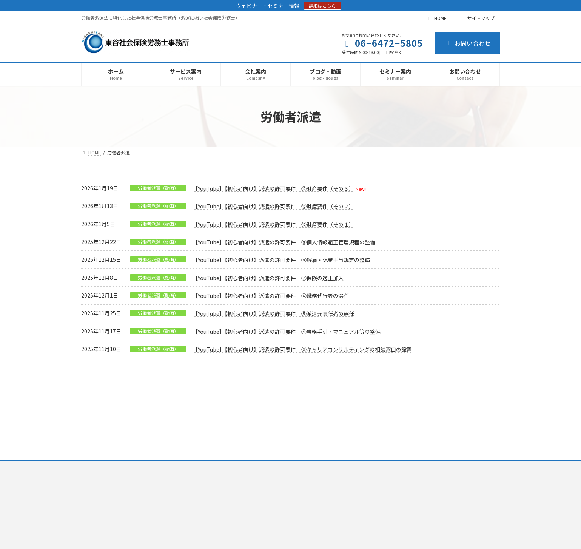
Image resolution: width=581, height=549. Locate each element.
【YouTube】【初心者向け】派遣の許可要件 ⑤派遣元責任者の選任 (273, 313)
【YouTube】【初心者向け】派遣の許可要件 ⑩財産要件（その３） (273, 188)
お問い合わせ (467, 43)
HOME (437, 18)
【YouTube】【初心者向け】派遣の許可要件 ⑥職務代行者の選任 (271, 295)
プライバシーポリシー (111, 418)
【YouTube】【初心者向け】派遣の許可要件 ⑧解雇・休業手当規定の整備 (281, 260)
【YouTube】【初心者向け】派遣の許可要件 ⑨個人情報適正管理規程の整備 (284, 242)
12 (304, 379)
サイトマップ (477, 18)
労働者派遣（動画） (158, 188)
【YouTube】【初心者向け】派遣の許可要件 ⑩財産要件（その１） (273, 224)
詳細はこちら (322, 5)
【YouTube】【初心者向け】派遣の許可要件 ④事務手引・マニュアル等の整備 (287, 331)
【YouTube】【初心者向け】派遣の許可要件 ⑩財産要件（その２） (273, 206)
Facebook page (434, 470)
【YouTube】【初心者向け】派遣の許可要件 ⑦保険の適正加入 (268, 278)
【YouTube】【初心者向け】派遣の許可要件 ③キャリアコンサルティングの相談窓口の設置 (302, 349)
